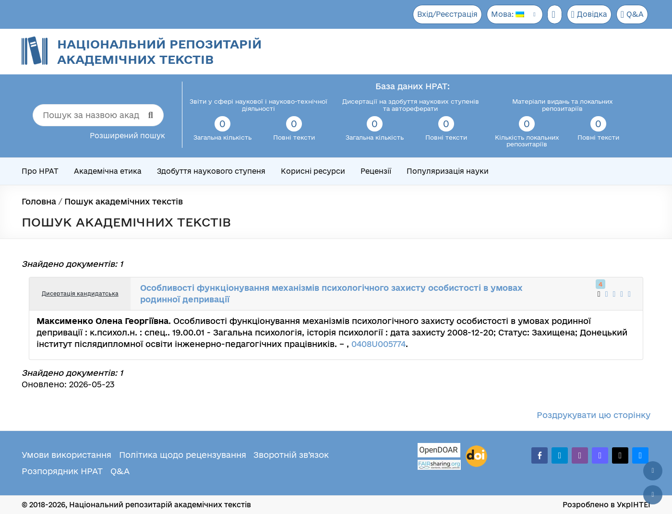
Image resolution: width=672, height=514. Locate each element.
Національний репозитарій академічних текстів (159, 51)
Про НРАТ (40, 171)
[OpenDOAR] (439, 451)
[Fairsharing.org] (439, 465)
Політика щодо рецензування (182, 454)
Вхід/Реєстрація (443, 14)
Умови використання (66, 454)
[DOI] (476, 456)
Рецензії (375, 171)
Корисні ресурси (313, 171)
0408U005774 (378, 343)
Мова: (504, 14)
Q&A (632, 14)
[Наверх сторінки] (652, 470)
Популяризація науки (448, 171)
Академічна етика (108, 171)
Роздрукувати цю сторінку (593, 414)
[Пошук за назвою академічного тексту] (98, 115)
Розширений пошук (127, 135)
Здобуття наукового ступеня (211, 171)
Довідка (588, 14)
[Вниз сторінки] (652, 494)
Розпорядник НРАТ (62, 471)
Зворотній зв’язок (291, 454)
